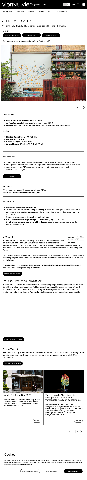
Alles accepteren (73, 471)
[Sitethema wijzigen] (66, 4)
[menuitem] (36, 4)
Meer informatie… (27, 465)
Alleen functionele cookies (30, 471)
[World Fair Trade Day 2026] (23, 381)
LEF (48, 41)
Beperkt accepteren (52, 471)
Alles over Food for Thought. (12, 363)
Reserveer (12, 176)
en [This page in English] (73, 4)
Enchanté (18, 242)
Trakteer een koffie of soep (12, 274)
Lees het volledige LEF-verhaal (13, 339)
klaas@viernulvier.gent (16, 169)
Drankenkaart (31, 35)
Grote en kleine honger (12, 35)
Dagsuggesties (51, 35)
